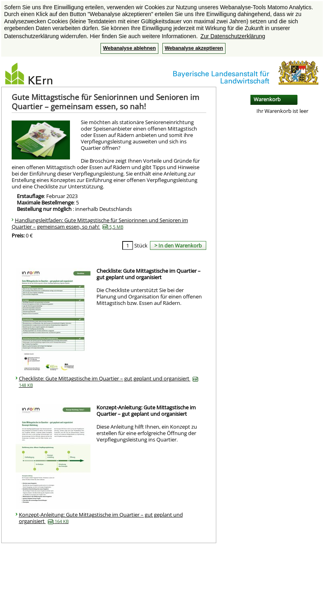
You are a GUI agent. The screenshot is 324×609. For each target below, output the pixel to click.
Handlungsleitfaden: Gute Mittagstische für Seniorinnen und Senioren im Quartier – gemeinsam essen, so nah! (100, 223)
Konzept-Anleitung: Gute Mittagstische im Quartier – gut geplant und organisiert (101, 518)
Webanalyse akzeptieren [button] (194, 48)
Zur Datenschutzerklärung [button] (233, 36)
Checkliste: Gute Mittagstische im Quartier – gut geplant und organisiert (108, 381)
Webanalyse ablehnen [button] (129, 48)
